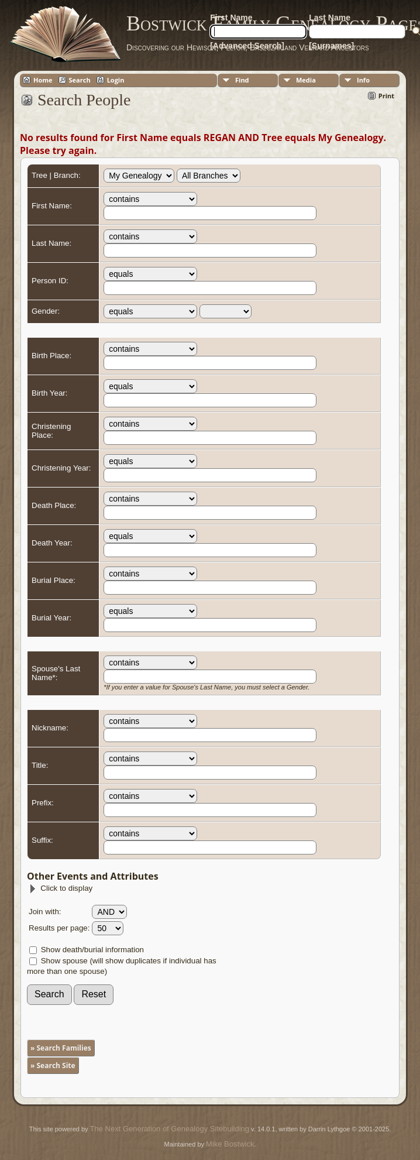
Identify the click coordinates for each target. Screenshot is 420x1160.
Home (43, 79)
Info (363, 79)
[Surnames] (331, 45)
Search (80, 79)
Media (306, 79)
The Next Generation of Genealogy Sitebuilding (169, 1128)
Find (242, 79)
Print (386, 95)
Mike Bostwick (230, 1144)
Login (116, 79)
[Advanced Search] (247, 45)
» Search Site (52, 1065)
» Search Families (60, 1048)
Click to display (60, 888)
